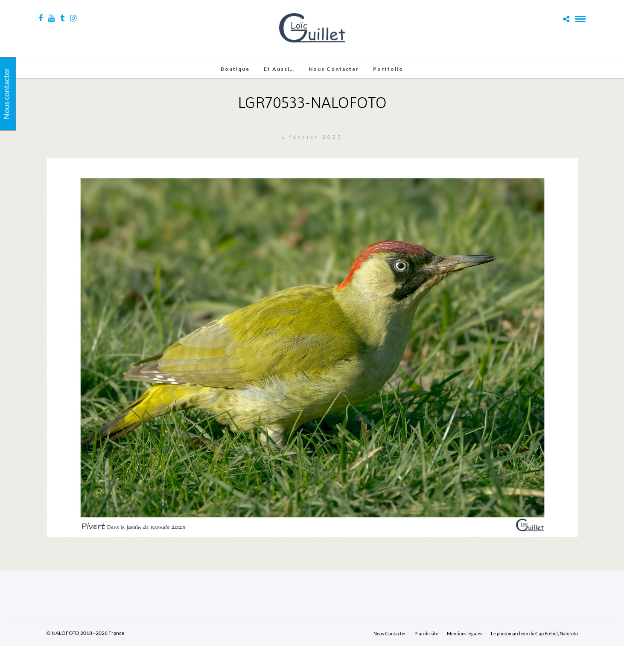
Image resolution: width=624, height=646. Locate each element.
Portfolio (388, 69)
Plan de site (426, 633)
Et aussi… (279, 69)
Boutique (235, 69)
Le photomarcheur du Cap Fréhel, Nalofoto (534, 633)
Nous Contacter (334, 69)
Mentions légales (464, 633)
